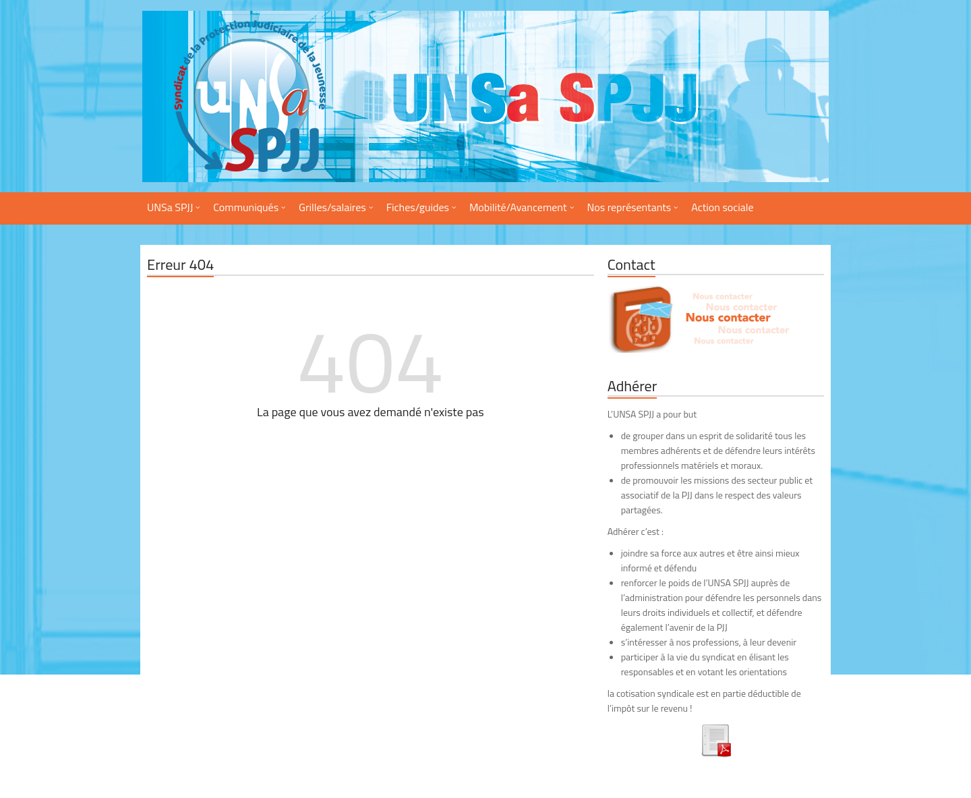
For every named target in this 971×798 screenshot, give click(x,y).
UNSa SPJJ (170, 207)
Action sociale (722, 207)
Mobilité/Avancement (518, 207)
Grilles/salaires (332, 207)
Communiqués (245, 207)
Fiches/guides (417, 207)
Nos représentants (629, 207)
